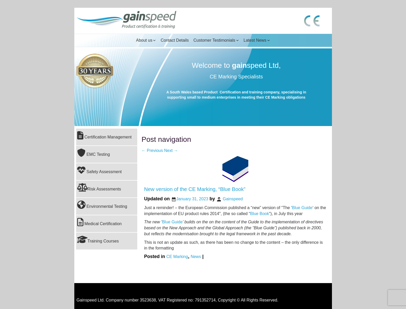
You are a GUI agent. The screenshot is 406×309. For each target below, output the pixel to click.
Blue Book (259, 213)
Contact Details (175, 40)
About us (144, 40)
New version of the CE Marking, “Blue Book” (194, 189)
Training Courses (98, 239)
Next (171, 150)
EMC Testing (93, 153)
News (196, 256)
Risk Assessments (99, 187)
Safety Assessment (99, 170)
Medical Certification (99, 222)
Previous (152, 150)
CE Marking (177, 256)
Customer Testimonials (214, 40)
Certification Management (104, 135)
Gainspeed (233, 199)
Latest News (255, 40)
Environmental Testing (102, 205)
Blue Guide (302, 207)
